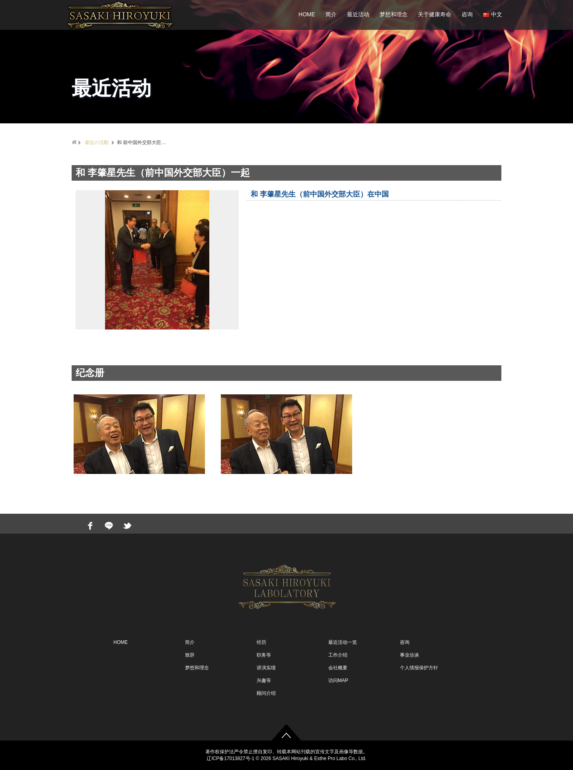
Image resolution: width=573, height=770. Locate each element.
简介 (331, 14)
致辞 (190, 655)
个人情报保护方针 (419, 668)
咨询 (467, 14)
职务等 (264, 655)
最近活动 (358, 14)
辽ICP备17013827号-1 (230, 758)
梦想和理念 (393, 14)
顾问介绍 (266, 693)
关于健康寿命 (434, 14)
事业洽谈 (409, 655)
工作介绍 (337, 655)
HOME (306, 14)
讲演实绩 (266, 668)
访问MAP (338, 680)
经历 (261, 642)
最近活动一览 (342, 642)
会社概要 (337, 668)
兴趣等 (264, 680)
